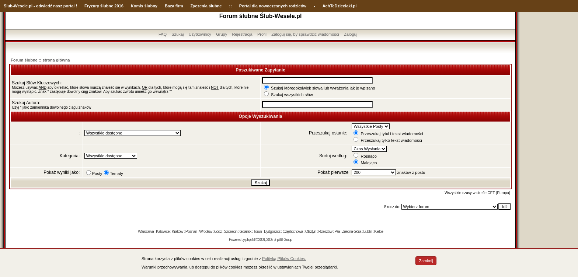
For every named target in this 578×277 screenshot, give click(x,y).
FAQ (163, 34)
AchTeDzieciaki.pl (340, 6)
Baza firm (174, 6)
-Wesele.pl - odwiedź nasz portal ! (45, 6)
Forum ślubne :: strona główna (40, 60)
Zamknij (426, 261)
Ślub (8, 6)
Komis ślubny (144, 6)
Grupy (221, 34)
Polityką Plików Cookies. (284, 258)
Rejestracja (242, 34)
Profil (262, 34)
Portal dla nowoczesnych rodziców (272, 6)
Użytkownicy (200, 34)
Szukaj (177, 34)
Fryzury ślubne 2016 (103, 6)
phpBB (250, 240)
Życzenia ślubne (206, 6)
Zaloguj (350, 34)
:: (230, 6)
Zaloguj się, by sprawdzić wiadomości (305, 34)
